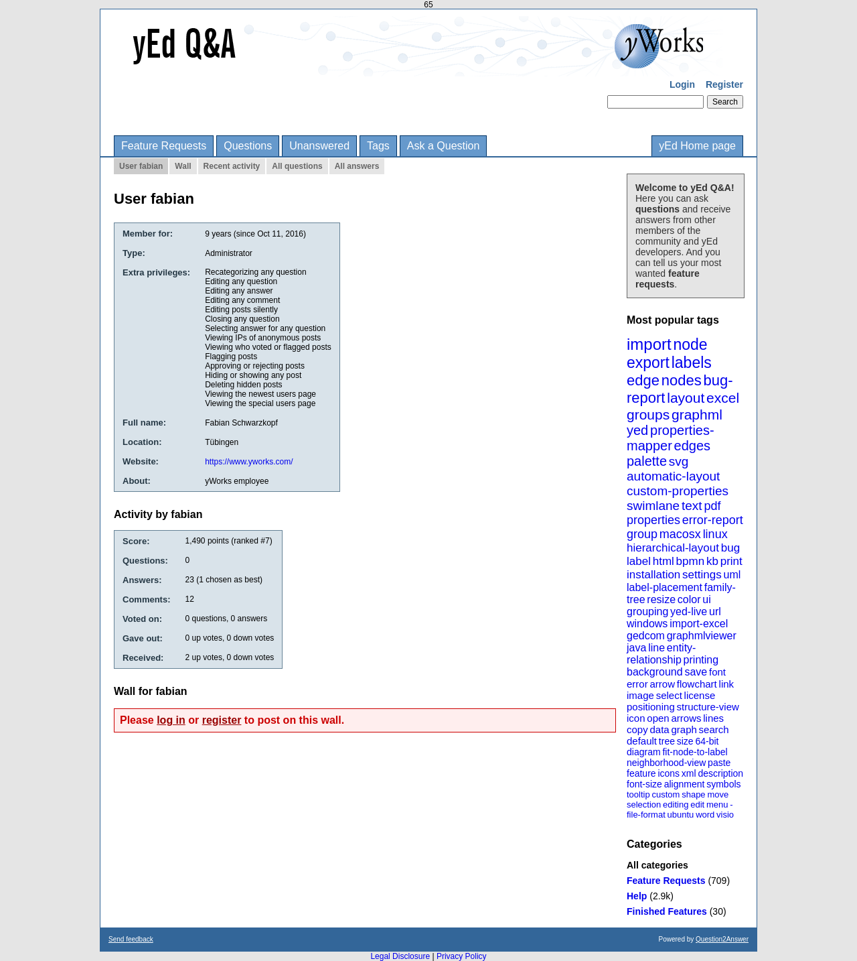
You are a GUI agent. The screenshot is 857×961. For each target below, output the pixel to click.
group (642, 534)
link (726, 684)
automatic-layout (673, 476)
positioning (651, 706)
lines (713, 718)
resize (661, 599)
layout (685, 397)
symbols (723, 784)
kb (712, 561)
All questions (297, 166)
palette (647, 461)
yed (637, 430)
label (639, 561)
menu (717, 804)
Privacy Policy (462, 956)
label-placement (664, 587)
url (715, 611)
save (695, 672)
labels (692, 362)
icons (668, 773)
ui (706, 599)
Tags (378, 145)
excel (722, 397)
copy (637, 729)
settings (702, 574)
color (689, 599)
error (637, 684)
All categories (657, 865)
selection (644, 804)
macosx (680, 534)
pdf (712, 506)
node (690, 344)
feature (641, 773)
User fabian (141, 166)
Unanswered (319, 145)
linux (715, 534)
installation (653, 574)
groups (648, 414)
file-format (646, 815)
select (669, 695)
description (720, 773)
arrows (686, 718)
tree (667, 741)
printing (701, 659)
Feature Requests (163, 145)
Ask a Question (443, 145)
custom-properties (677, 491)
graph (683, 729)
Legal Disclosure (400, 956)
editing (675, 804)
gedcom (646, 635)
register (222, 720)
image (640, 695)
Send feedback (130, 939)
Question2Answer (722, 939)
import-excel (699, 623)
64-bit (706, 741)
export (648, 362)
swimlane (653, 506)
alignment (684, 784)
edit (697, 804)
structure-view (708, 706)
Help (637, 896)
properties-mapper (670, 438)
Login (682, 84)
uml (732, 574)
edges (692, 445)
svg (679, 461)
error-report (712, 520)
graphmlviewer (701, 635)
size (685, 741)
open (658, 718)
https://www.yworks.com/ (249, 461)
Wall (183, 166)
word (705, 815)
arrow (662, 684)
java (636, 647)
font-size (644, 784)
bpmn (690, 561)
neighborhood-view (666, 762)
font (717, 672)
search (714, 729)
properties (653, 520)
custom (665, 794)
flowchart (697, 684)
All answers (357, 166)
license (700, 695)
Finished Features (667, 911)
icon (636, 718)
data (659, 729)
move (717, 794)
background (655, 672)
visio (725, 815)
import (649, 344)
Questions (248, 145)
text (692, 506)
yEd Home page (697, 145)
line (656, 647)
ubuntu (681, 815)
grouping (647, 611)
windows (647, 623)
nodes (681, 380)
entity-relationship (661, 653)
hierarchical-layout (673, 547)
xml (689, 773)
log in (171, 720)
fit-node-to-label (694, 752)
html (663, 561)
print (731, 561)
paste (719, 762)
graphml (697, 414)
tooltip (638, 794)
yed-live (688, 611)
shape (693, 794)
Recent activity (232, 166)
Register (724, 84)
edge (643, 380)
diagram (644, 752)
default (642, 741)
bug (730, 547)
